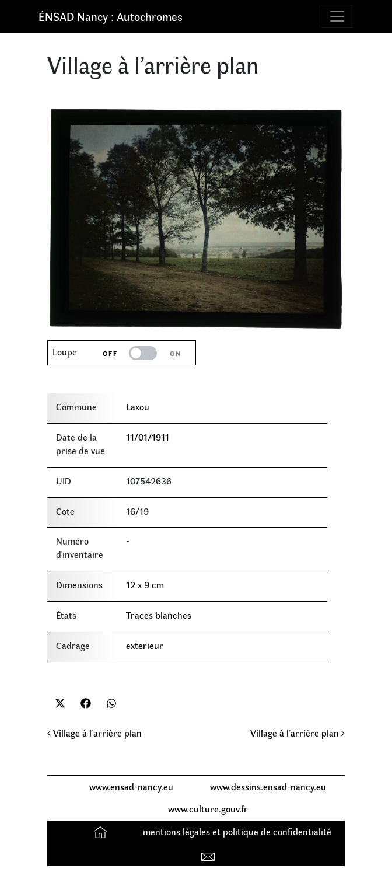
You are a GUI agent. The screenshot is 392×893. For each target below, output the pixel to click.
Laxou (137, 406)
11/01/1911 (147, 437)
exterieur (144, 645)
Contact (209, 854)
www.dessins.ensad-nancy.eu (268, 786)
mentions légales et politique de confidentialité (237, 831)
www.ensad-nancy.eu (131, 786)
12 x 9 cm (145, 584)
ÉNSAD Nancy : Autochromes (110, 16)
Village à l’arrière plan (94, 733)
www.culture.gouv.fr (208, 809)
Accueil (102, 831)
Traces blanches (158, 615)
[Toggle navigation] (337, 16)
